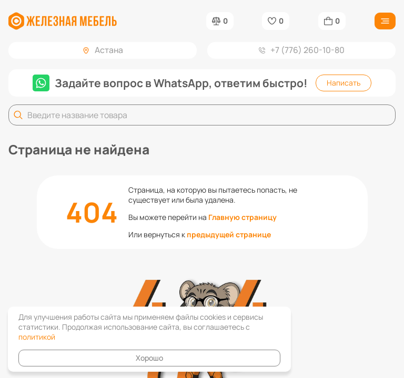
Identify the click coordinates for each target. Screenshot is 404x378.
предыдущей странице (229, 234)
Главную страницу (242, 217)
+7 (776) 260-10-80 (302, 50)
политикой (36, 337)
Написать (343, 83)
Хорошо (149, 358)
